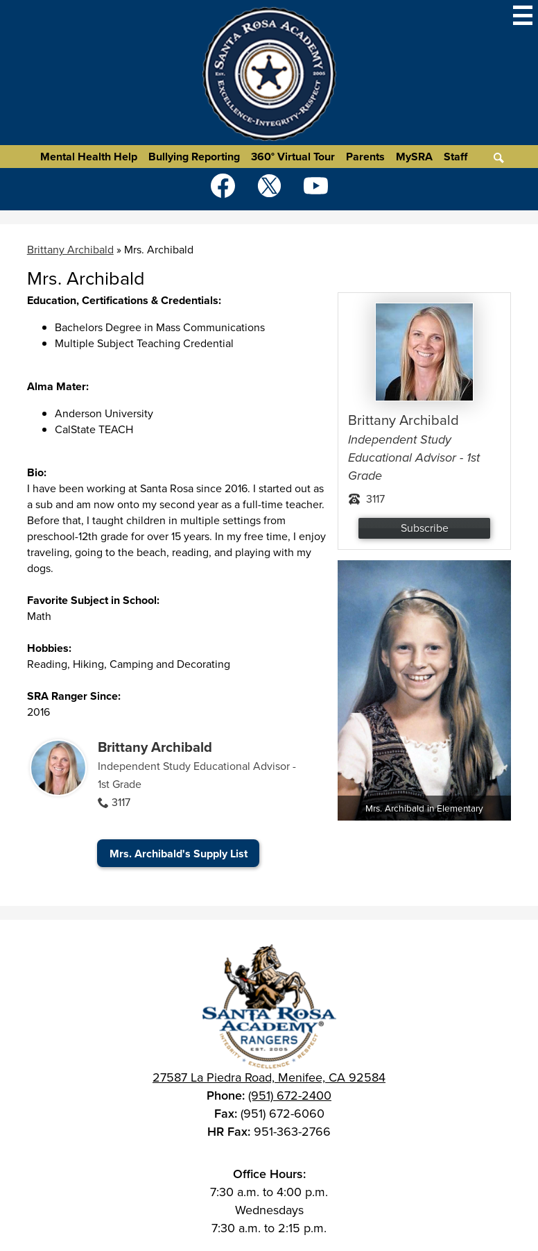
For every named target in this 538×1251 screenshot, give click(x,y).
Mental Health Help (88, 157)
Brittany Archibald (155, 747)
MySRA (414, 157)
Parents (365, 157)
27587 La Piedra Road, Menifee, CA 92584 (269, 1077)
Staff (455, 157)
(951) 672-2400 (289, 1095)
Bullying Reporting (194, 157)
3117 (121, 802)
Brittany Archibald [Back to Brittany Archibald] (70, 250)
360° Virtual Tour (293, 157)
